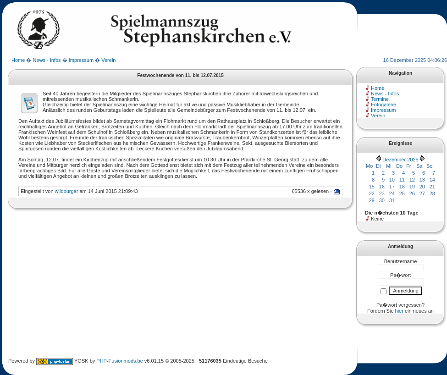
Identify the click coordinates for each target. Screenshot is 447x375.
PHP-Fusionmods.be (119, 361)
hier (399, 311)
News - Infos (47, 60)
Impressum (81, 60)
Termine (380, 99)
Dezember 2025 (400, 159)
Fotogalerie (383, 104)
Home (18, 60)
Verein (108, 60)
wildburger (66, 191)
